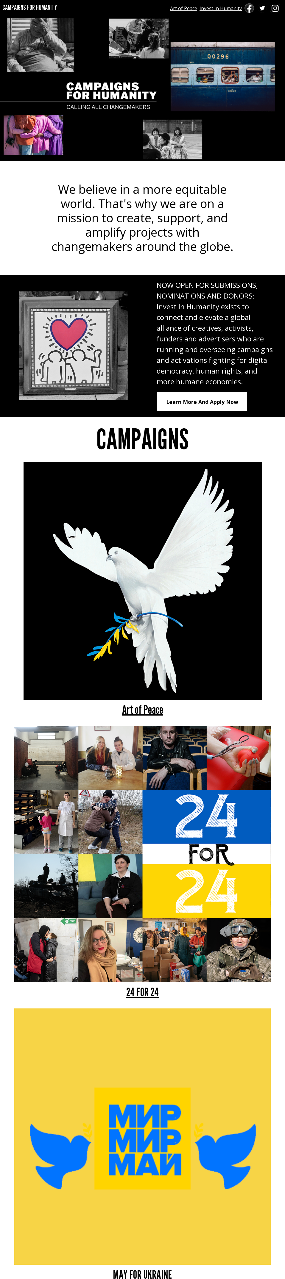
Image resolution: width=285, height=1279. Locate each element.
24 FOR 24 (142, 992)
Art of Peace (183, 8)
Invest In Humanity (221, 8)
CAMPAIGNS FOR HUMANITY (29, 7)
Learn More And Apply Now (202, 401)
